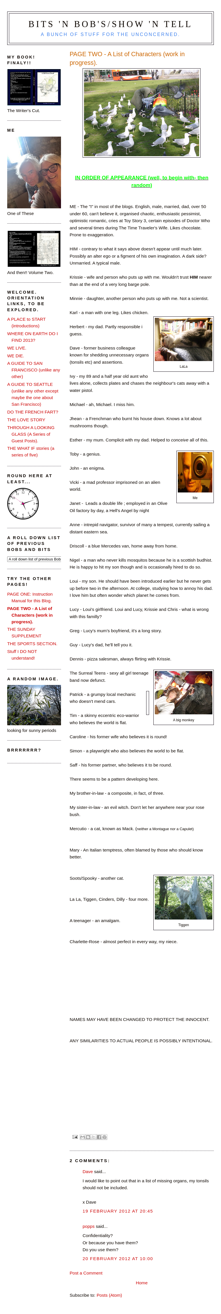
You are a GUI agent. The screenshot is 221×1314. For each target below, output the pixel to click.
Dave (88, 1171)
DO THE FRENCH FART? (32, 411)
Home (142, 1282)
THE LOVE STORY (26, 419)
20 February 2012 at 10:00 (118, 1258)
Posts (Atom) (109, 1295)
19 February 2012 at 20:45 (118, 1211)
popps (89, 1226)
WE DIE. (15, 355)
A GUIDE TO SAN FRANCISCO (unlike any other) (33, 370)
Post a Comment (86, 1272)
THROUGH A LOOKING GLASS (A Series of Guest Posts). (30, 434)
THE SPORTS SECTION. (32, 643)
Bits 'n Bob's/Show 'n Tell (110, 24)
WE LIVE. (16, 348)
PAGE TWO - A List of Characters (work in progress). (30, 615)
